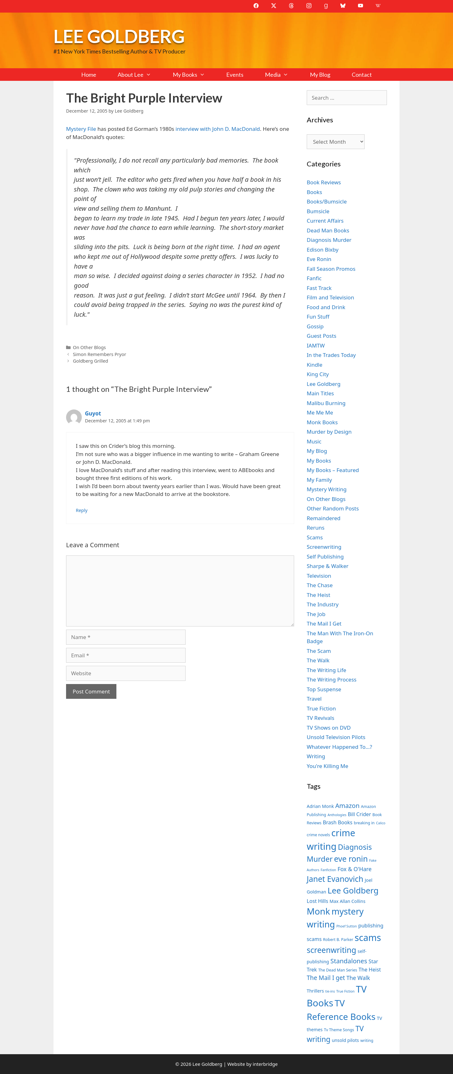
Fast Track (319, 288)
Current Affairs (325, 220)
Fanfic (314, 278)
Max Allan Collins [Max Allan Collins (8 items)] (348, 901)
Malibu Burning (326, 403)
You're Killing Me (327, 766)
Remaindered (323, 518)
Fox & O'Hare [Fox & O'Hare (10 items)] (355, 869)
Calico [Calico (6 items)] (380, 823)
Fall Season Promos (331, 268)
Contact (362, 74)
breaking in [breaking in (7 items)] (364, 823)
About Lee (140, 74)
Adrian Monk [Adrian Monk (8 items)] (320, 806)
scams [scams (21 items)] (368, 937)
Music (314, 441)
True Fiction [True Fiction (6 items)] (345, 991)
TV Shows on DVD (329, 727)
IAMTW (316, 345)
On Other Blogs (89, 347)
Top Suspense (324, 689)
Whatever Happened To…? (339, 746)
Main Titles (320, 393)
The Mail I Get (324, 623)
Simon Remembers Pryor (99, 354)
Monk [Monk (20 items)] (318, 911)
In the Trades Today (331, 355)
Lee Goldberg (119, 36)
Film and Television (330, 297)
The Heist (318, 594)
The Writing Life (326, 670)
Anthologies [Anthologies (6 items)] (336, 815)
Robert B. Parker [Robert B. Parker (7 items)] (338, 939)
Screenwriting (324, 546)
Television (319, 575)
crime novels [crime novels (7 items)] (318, 834)
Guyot (93, 413)
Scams (315, 537)
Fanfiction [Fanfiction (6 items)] (328, 870)
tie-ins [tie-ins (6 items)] (330, 991)
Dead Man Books (328, 230)
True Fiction (321, 708)
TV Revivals (320, 717)
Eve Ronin (319, 259)
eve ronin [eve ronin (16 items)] (351, 859)
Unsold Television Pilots (336, 737)
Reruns (315, 527)
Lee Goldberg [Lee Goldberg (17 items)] (352, 890)
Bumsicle (318, 211)
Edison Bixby (322, 249)
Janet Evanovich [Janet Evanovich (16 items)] (335, 879)
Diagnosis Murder (329, 239)
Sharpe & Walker (328, 566)
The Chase (320, 585)
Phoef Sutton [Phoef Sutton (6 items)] (346, 926)
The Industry (322, 604)
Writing (316, 756)
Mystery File (81, 128)
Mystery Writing (327, 489)
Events (234, 74)
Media (282, 74)
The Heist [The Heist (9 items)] (370, 969)
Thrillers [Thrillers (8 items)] (315, 991)
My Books (194, 74)
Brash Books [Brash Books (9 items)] (337, 822)
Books (314, 192)
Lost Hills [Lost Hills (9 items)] (317, 901)
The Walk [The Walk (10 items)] (358, 978)
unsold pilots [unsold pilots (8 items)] (345, 1040)
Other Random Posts (333, 508)
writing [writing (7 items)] (366, 1040)
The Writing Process (331, 679)
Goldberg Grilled (90, 361)
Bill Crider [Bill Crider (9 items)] (359, 814)
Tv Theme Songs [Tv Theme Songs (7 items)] (339, 1029)
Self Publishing (325, 556)
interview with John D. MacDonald (217, 128)
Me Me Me (320, 412)
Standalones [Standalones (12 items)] (348, 960)
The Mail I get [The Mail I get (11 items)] (326, 978)
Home (88, 74)
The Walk (318, 660)
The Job (316, 614)
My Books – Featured (333, 470)
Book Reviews (324, 182)
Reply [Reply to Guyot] (81, 510)
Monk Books (322, 422)
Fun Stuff (318, 316)
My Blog (320, 74)
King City (318, 374)
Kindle (314, 364)
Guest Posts (321, 335)
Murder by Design (329, 431)
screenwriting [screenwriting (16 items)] (331, 950)
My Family (319, 479)
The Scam (319, 650)
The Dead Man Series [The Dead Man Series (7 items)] (337, 970)
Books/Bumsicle (327, 201)
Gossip (315, 326)
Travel (314, 698)
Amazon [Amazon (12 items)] (347, 805)
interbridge (265, 1064)
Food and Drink (326, 307)
